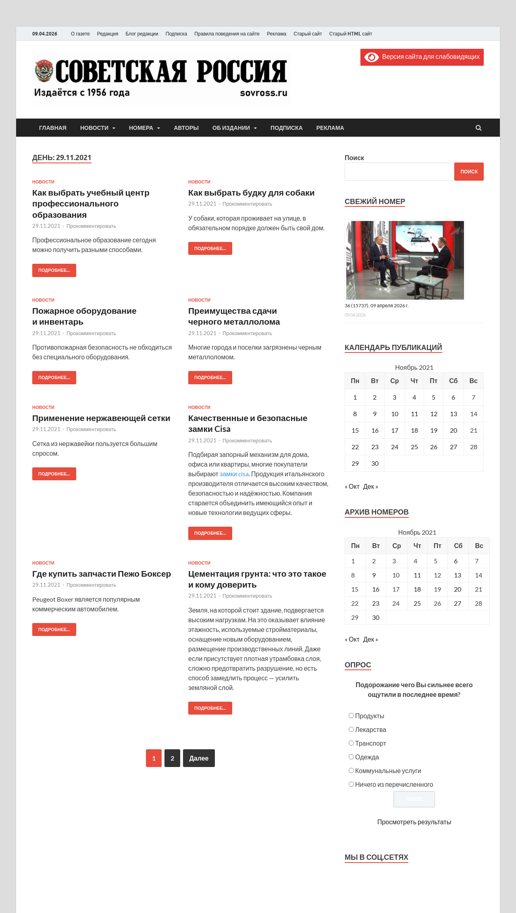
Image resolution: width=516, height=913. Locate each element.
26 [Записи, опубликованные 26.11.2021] (433, 446)
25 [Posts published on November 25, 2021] (417, 603)
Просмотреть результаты (414, 821)
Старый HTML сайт (350, 34)
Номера (141, 128)
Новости (94, 128)
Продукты (369, 715)
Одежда (367, 757)
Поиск (354, 157)
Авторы (186, 128)
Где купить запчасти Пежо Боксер (101, 573)
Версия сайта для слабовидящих (422, 56)
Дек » (370, 486)
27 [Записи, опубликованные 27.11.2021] (453, 446)
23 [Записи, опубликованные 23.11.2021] (375, 446)
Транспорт (370, 743)
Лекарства (370, 729)
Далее (198, 758)
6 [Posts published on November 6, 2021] (456, 561)
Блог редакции (142, 34)
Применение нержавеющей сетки (101, 418)
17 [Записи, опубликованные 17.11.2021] (394, 430)
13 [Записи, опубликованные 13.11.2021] (453, 413)
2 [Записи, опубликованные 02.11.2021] (375, 397)
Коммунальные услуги (388, 770)
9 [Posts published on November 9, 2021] (374, 575)
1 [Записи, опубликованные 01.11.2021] (355, 397)
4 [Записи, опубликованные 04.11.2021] (414, 397)
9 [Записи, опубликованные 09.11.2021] (375, 413)
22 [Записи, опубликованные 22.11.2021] (355, 446)
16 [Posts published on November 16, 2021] (375, 589)
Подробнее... (51, 268)
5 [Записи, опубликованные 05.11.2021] (433, 397)
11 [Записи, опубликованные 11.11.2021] (414, 413)
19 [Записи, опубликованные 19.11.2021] (433, 430)
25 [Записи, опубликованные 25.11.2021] (414, 446)
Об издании (231, 128)
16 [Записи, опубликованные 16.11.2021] (375, 430)
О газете (80, 34)
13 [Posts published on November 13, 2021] (457, 575)
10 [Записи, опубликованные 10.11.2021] (394, 413)
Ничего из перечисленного (394, 784)
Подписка (176, 34)
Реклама (276, 34)
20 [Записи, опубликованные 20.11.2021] (453, 430)
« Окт (352, 486)
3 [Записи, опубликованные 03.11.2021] (394, 397)
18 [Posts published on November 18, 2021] (417, 589)
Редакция (108, 34)
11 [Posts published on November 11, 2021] (417, 575)
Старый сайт (307, 34)
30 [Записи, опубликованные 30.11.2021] (375, 463)
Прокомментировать (91, 226)
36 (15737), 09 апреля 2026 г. (377, 305)
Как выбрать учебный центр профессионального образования (91, 203)
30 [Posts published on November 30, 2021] (375, 617)
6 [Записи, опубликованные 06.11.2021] (453, 397)
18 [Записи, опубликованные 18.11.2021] (414, 430)
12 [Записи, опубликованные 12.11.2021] (433, 413)
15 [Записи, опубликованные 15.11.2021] (355, 430)
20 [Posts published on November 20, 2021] (457, 589)
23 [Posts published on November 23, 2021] (375, 603)
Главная (53, 128)
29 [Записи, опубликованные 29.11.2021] (355, 463)
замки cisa (234, 473)
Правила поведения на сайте (227, 34)
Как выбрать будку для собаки (251, 192)
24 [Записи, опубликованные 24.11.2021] (394, 446)
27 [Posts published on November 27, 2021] (457, 603)
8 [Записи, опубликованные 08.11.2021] (355, 413)
